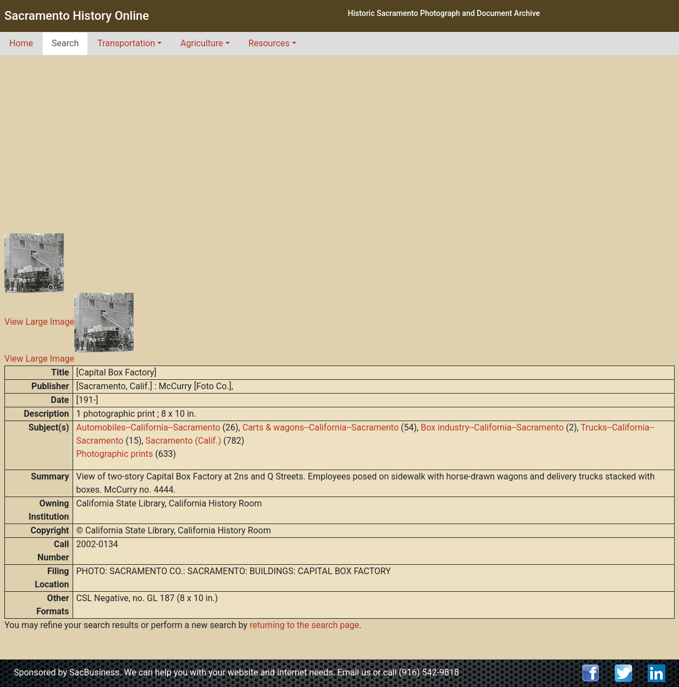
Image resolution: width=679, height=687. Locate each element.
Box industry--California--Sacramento (492, 427)
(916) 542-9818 (429, 672)
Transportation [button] (126, 43)
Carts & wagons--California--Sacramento (320, 427)
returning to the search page (304, 625)
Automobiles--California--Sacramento (148, 427)
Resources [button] (269, 43)
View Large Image (39, 322)
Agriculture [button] (201, 43)
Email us (354, 672)
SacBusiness (94, 672)
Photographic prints (114, 454)
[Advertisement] (340, 138)
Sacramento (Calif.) (184, 440)
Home (21, 43)
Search (65, 43)
